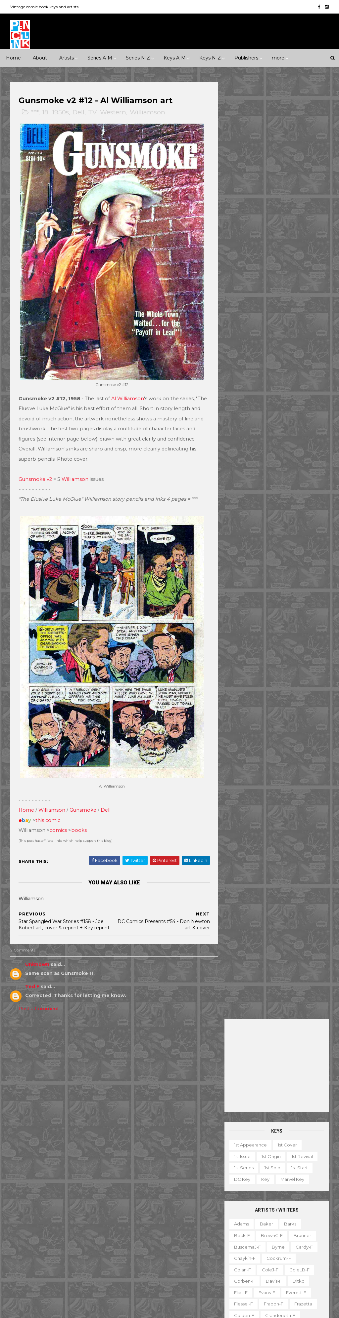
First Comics (28, 1202)
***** (79, 1049)
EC (38, 1179)
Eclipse (22, 1190)
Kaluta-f (266, 412)
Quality (22, 1248)
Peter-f (299, 481)
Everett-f (296, 355)
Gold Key (58, 1213)
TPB (261, 1249)
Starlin (240, 572)
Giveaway (297, 1192)
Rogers (297, 504)
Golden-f (244, 378)
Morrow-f (244, 469)
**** (61, 1049)
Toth (266, 595)
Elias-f (240, 355)
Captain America (142, 1133)
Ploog (240, 492)
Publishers (246, 58)
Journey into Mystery (175, 1202)
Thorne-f (281, 584)
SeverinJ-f (282, 526)
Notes (283, 1226)
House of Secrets (143, 1190)
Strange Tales (138, 1248)
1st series (243, 230)
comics (58, 818)
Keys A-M (175, 58)
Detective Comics (143, 1156)
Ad (263, 1169)
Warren (23, 1270)
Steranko (268, 572)
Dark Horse (75, 1168)
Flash (170, 1168)
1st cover (287, 207)
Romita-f (244, 515)
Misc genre (27, 1106)
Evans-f (266, 355)
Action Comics (139, 1088)
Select (295, 1238)
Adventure (49, 1083)
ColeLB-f (299, 332)
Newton (274, 469)
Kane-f (294, 412)
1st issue (242, 219)
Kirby (239, 424)
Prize (76, 1236)
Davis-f (273, 343)
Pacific (52, 1236)
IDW (19, 1225)
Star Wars (187, 1236)
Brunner (302, 298)
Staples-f (285, 561)
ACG (20, 1156)
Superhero (71, 1117)
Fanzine (302, 1181)
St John (49, 1248)
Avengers (134, 1110)
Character (310, 1169)
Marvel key (292, 242)
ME (63, 1225)
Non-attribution (249, 1226)
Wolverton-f (247, 618)
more (278, 58)
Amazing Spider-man (146, 1099)
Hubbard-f (245, 401)
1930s (21, 1060)
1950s (60, 112)
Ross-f (272, 515)
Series (239, 1249)
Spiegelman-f (249, 561)
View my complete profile (287, 1134)
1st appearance (250, 207)
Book (283, 1169)
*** (35, 112)
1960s (88, 1060)
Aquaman (190, 1099)
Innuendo (188, 1049)
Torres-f (242, 595)
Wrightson (245, 629)
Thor (175, 1259)
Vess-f (241, 606)
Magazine (284, 1204)
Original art (244, 1238)
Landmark (135, 1060)
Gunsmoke (83, 798)
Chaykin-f (244, 321)
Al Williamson (128, 393)
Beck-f (242, 298)
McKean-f (283, 446)
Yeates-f (276, 629)
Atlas (66, 1156)
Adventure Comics (186, 1088)
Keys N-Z (210, 58)
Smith (272, 549)
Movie (195, 1060)
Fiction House (85, 1190)
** (29, 1049)
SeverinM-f (246, 538)
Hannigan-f (246, 389)
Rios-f (271, 504)
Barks (290, 286)
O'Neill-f (243, 481)
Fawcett (50, 1190)
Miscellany (286, 1215)
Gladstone (26, 1213)
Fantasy (23, 1094)
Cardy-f (304, 309)
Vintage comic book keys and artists (45, 6)
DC (48, 1168)
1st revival (302, 219)
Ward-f (266, 606)
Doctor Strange (191, 1156)
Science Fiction (32, 1117)
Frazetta (303, 366)
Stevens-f (300, 572)
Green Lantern (139, 1179)
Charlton (24, 1168)
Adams (241, 286)
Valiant (71, 1259)
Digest (239, 1181)
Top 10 (299, 1249)
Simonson (244, 549)
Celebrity (134, 1049)
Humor (75, 1094)
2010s (21, 1083)
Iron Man (133, 1202)
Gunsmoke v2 (35, 473)
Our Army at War (142, 1225)
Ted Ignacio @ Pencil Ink (295, 1125)
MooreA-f (280, 458)
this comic (48, 808)
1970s (20, 1071)
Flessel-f (243, 366)
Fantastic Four (139, 1168)
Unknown (37, 958)
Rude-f (298, 515)
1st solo (272, 230)
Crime (78, 1083)
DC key (242, 242)
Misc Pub (24, 1236)
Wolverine (202, 1259)
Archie (43, 1156)
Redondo (244, 504)
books (79, 818)
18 (45, 112)
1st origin (270, 219)
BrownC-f (271, 298)
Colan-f (242, 332)
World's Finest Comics (147, 1282)
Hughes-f (278, 401)
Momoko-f (246, 458)
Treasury (241, 1261)
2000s (89, 1071)
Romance (61, 1106)
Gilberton (81, 1202)
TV (92, 112)
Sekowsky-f (247, 526)
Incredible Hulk (189, 1190)
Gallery (268, 1192)
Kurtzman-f (246, 435)
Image (42, 1225)
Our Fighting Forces (145, 1236)
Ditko (298, 343)
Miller (310, 446)
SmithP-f (300, 549)
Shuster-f (279, 538)
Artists (66, 58)
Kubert (297, 424)
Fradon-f (273, 366)
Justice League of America (153, 1213)
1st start (299, 230)
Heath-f (278, 389)
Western (113, 112)
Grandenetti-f (280, 378)
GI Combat (198, 1168)
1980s (43, 1071)
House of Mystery (185, 1179)
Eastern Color (66, 1179)
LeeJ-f (277, 435)
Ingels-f (308, 401)
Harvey (86, 1213)
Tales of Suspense (183, 1248)
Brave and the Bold (145, 1122)
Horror (50, 1094)
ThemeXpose (45, 1309)
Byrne (277, 309)
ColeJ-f (270, 332)
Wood (278, 618)
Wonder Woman (141, 1270)
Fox (56, 1202)
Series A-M (99, 58)
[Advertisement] (276, 128)
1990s (66, 1071)
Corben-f (244, 343)
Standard (78, 1248)
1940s (43, 1060)
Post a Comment (39, 1003)
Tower (46, 1259)
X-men (189, 1282)
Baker (266, 286)
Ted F (32, 981)
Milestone (167, 1060)
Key (265, 242)
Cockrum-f (278, 321)
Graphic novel (247, 1204)
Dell (79, 112)
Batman (163, 1110)
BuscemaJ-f (247, 309)
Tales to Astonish (142, 1259)
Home (13, 58)
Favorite (241, 1192)
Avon (87, 1156)
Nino (299, 469)
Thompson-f (247, 584)
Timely (22, 1259)
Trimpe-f (292, 595)
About (40, 58)
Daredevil (190, 1145)
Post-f (264, 492)
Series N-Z (138, 58)
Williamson (148, 112)
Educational (270, 1181)
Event (161, 1049)
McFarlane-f (247, 446)
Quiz (272, 1238)
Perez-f (271, 481)
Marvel (85, 1225)
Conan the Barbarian (146, 1145)
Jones (240, 412)
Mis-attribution (248, 1215)
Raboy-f (291, 492)
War (98, 1117)
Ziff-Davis (52, 1270)
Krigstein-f (267, 424)
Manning (304, 435)
